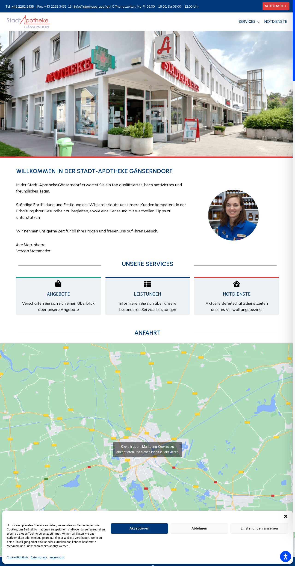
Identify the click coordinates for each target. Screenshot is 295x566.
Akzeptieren (139, 528)
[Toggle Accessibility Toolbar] (286, 557)
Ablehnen (199, 528)
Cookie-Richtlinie (17, 557)
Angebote (58, 294)
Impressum (57, 557)
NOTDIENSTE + (276, 6)
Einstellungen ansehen (259, 528)
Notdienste (275, 21)
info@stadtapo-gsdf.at (91, 6)
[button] (285, 516)
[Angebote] (58, 283)
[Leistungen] (147, 283)
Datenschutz (39, 557)
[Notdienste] (236, 283)
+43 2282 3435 (23, 6)
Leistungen (147, 294)
